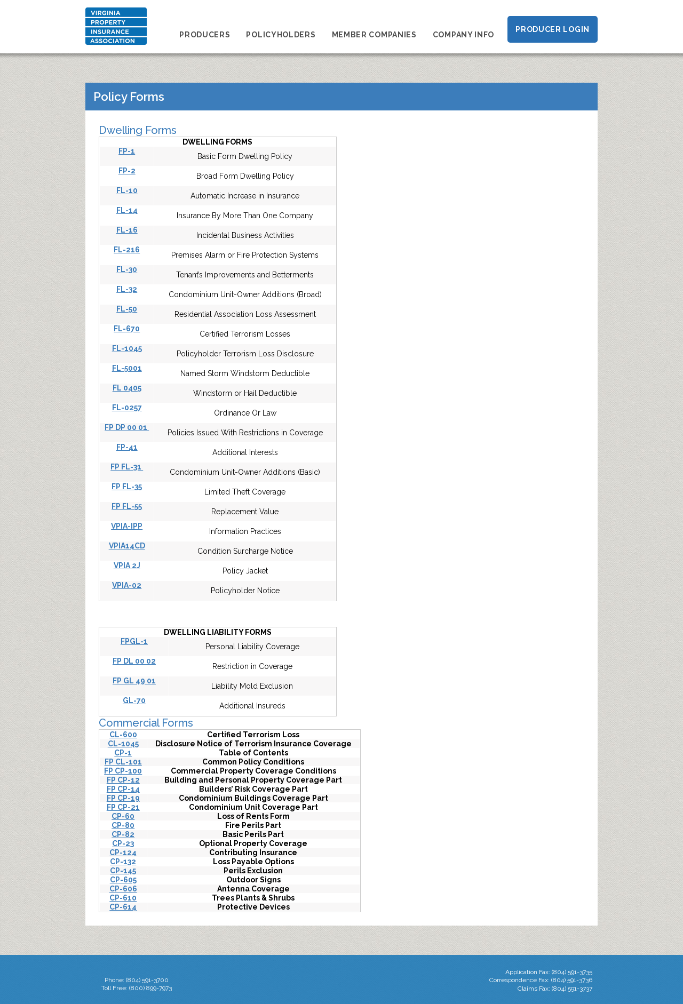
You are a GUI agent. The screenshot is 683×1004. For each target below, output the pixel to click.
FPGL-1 (134, 641)
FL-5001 (127, 368)
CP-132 (123, 861)
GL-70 (134, 700)
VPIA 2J (127, 565)
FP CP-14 (123, 789)
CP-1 (123, 752)
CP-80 (123, 825)
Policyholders (280, 34)
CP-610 (123, 898)
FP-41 (127, 447)
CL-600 (123, 734)
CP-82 (123, 834)
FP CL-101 (123, 762)
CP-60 (123, 816)
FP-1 (126, 151)
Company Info (463, 34)
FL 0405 (127, 388)
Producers (204, 34)
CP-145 (123, 870)
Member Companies (374, 34)
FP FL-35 (127, 486)
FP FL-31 (126, 467)
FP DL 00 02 (134, 661)
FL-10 (127, 190)
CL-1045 (123, 743)
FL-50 (126, 309)
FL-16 (127, 230)
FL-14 (127, 210)
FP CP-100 (123, 771)
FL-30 (126, 269)
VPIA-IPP (126, 526)
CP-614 (123, 907)
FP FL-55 (127, 506)
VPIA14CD (127, 545)
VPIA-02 (126, 585)
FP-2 (127, 170)
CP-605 (123, 879)
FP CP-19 (123, 798)
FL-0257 (127, 407)
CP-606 (123, 889)
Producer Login (552, 29)
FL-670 (127, 328)
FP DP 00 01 (127, 427)
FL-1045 (127, 348)
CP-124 (123, 852)
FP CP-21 (123, 807)
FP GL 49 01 (134, 680)
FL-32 (126, 289)
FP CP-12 (123, 780)
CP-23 (123, 843)
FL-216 (127, 249)
